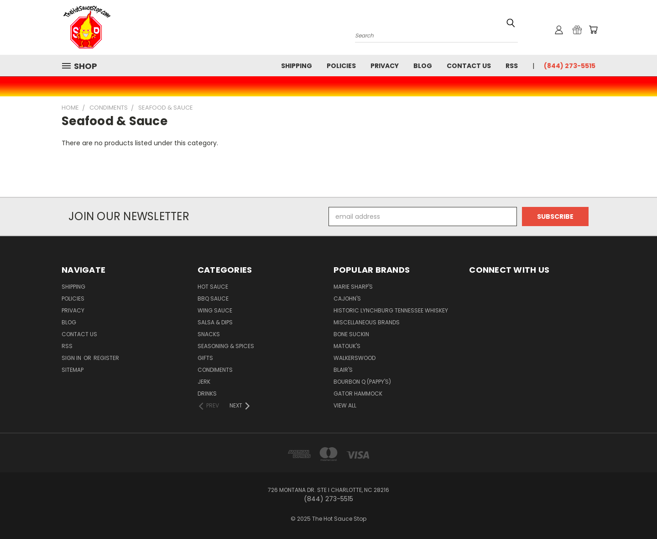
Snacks (209, 334)
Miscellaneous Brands (367, 322)
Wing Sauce (215, 310)
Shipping (296, 65)
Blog (422, 65)
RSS (512, 65)
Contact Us (469, 65)
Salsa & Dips (215, 322)
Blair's (343, 370)
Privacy (384, 65)
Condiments (215, 370)
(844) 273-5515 (569, 65)
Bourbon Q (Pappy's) (362, 382)
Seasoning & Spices (226, 346)
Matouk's (347, 346)
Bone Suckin (351, 334)
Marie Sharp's (353, 287)
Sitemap (72, 370)
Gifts (205, 358)
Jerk (204, 382)
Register (106, 358)
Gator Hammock (358, 393)
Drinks (207, 393)
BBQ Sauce (213, 298)
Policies (341, 65)
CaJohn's (347, 298)
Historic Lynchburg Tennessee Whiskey (391, 310)
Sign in (72, 358)
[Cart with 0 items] (593, 29)
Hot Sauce (213, 287)
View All (345, 405)
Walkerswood (354, 358)
